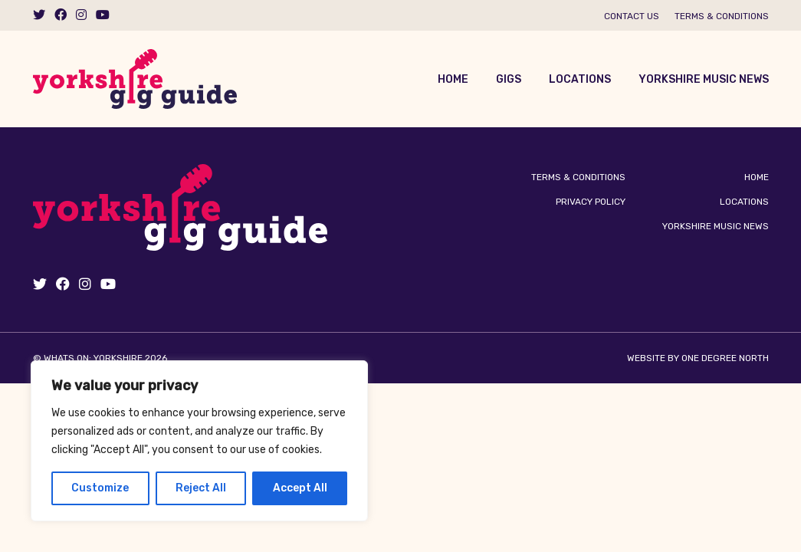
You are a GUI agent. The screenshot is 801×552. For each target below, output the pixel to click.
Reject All (201, 488)
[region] (199, 440)
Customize (100, 488)
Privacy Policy (590, 201)
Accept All (300, 488)
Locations (580, 79)
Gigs (508, 79)
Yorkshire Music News (704, 79)
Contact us (631, 16)
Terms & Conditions (722, 16)
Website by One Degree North (698, 358)
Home (453, 79)
